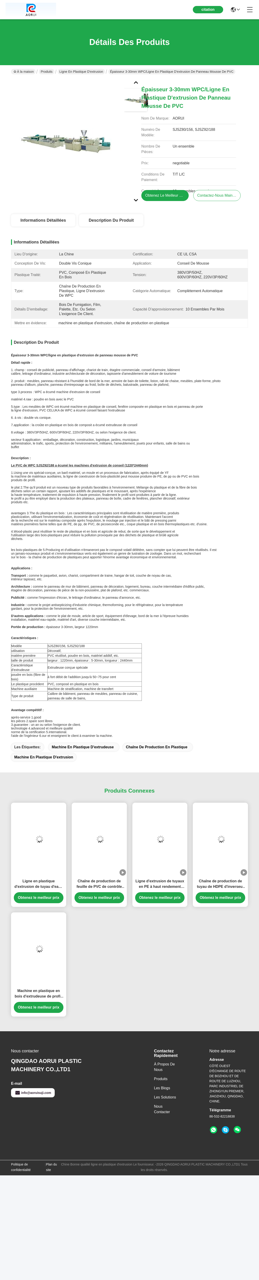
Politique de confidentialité (21, 1167)
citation (208, 9)
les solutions (165, 1097)
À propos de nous (164, 1067)
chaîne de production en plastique (157, 747)
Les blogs (162, 1088)
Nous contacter (162, 1109)
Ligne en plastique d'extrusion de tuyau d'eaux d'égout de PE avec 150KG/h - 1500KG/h (38, 884)
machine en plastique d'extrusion (43, 757)
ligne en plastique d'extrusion (81, 71)
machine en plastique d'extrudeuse (83, 747)
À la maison (24, 71)
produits (161, 1079)
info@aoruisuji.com (33, 1092)
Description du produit (111, 220)
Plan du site (51, 1167)
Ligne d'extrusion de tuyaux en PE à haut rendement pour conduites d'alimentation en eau (159, 884)
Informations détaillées (43, 220)
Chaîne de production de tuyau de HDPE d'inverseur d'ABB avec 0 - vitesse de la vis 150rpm (220, 884)
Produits (46, 71)
